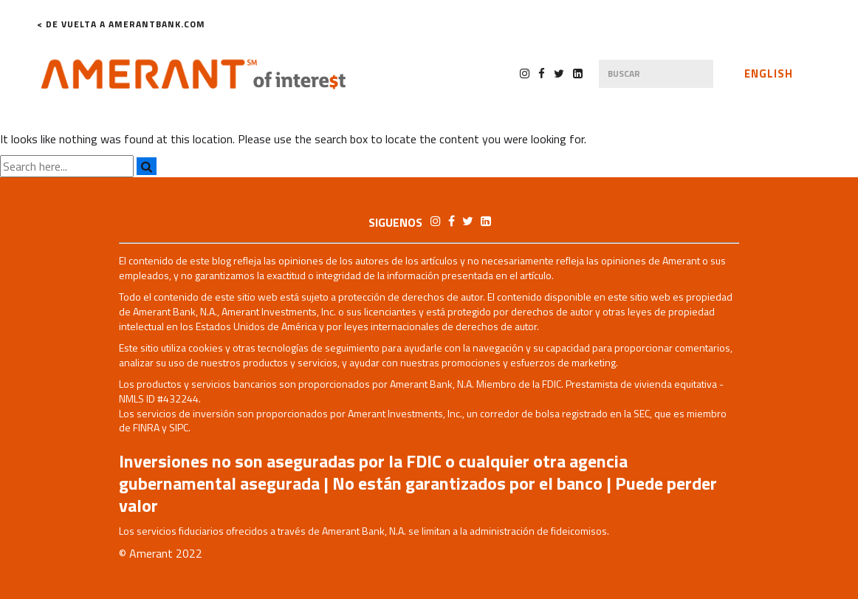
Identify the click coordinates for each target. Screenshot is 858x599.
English (768, 73)
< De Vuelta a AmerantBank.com (121, 24)
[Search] (147, 166)
